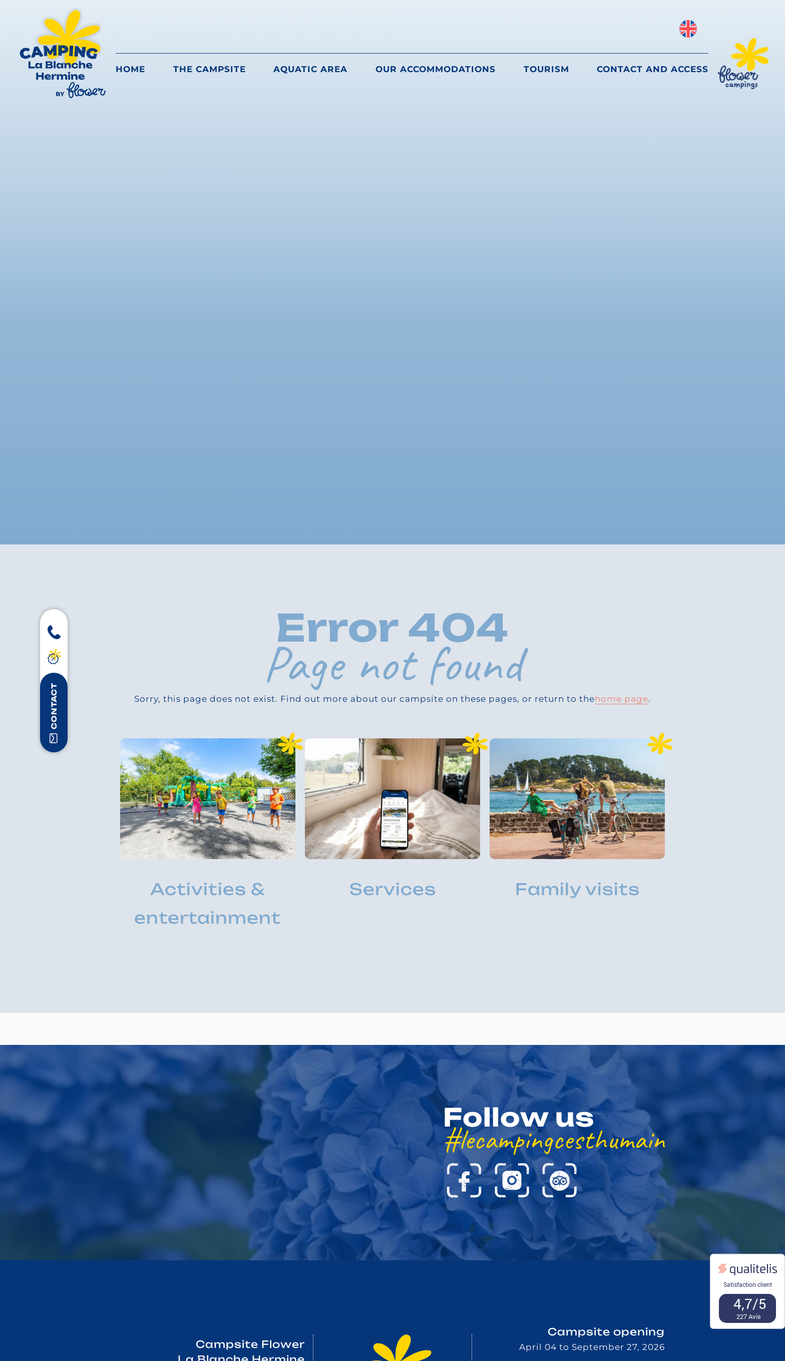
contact (54, 713)
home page (621, 699)
